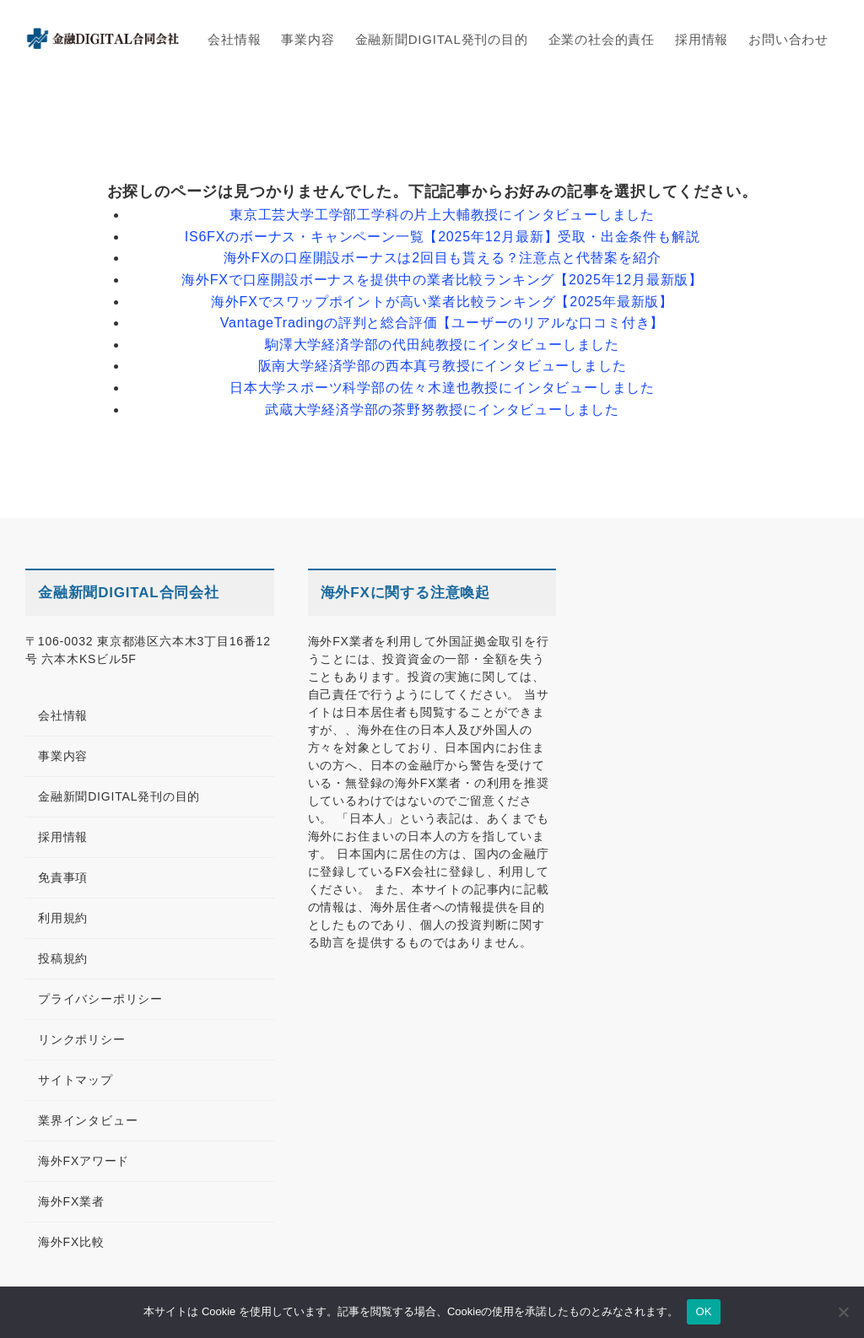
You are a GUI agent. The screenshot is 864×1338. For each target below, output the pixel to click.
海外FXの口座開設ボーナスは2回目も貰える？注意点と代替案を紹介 (443, 258)
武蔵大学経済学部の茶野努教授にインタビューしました (442, 409)
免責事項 (63, 877)
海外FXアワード (83, 1161)
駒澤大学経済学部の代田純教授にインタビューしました (442, 344)
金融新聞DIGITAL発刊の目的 (119, 796)
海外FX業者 (71, 1201)
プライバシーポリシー (100, 999)
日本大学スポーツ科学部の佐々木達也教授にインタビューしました (442, 387)
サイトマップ (75, 1080)
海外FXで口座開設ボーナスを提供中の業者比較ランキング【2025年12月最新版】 (442, 279)
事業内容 (63, 756)
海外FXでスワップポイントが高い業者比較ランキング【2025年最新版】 (442, 301)
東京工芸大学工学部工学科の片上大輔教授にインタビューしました (442, 215)
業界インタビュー (88, 1120)
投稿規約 (63, 958)
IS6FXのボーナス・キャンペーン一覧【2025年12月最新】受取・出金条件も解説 (442, 236)
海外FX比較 (71, 1242)
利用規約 (63, 918)
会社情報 (63, 715)
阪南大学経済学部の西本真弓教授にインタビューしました (442, 366)
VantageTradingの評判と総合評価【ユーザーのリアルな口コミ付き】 (442, 323)
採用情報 (63, 837)
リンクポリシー (82, 1039)
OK (703, 1311)
